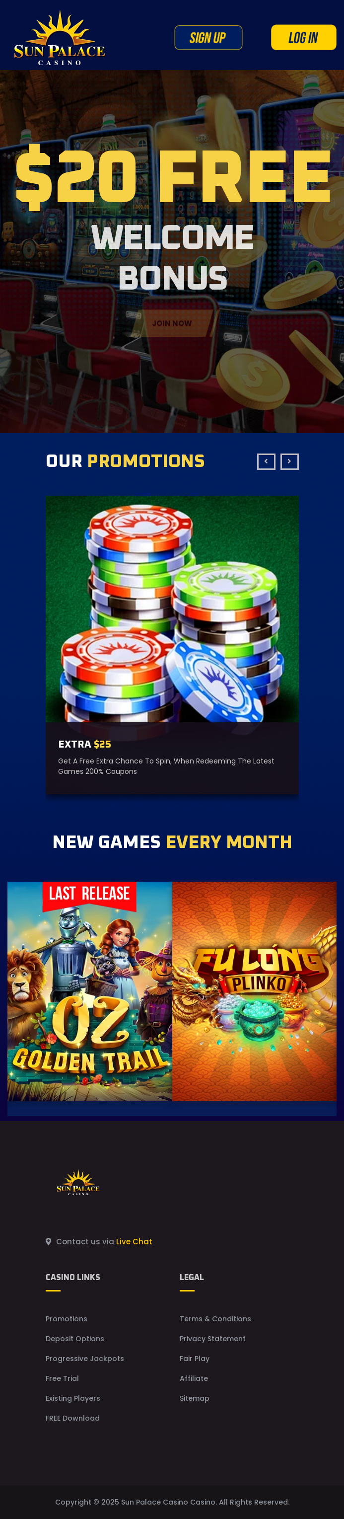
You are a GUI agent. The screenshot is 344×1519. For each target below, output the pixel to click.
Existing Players (73, 1398)
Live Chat (134, 1241)
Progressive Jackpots (85, 1359)
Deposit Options (75, 1339)
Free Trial (62, 1378)
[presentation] (266, 462)
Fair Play (194, 1359)
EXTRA (84, 745)
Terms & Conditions (215, 1319)
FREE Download (73, 1418)
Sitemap (194, 1398)
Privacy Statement (213, 1339)
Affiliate (194, 1378)
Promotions (66, 1319)
